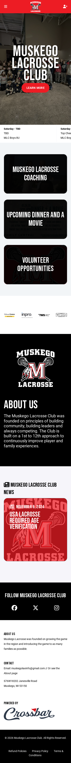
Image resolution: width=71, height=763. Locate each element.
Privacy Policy (40, 751)
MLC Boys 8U (12, 137)
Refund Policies (18, 751)
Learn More (35, 88)
